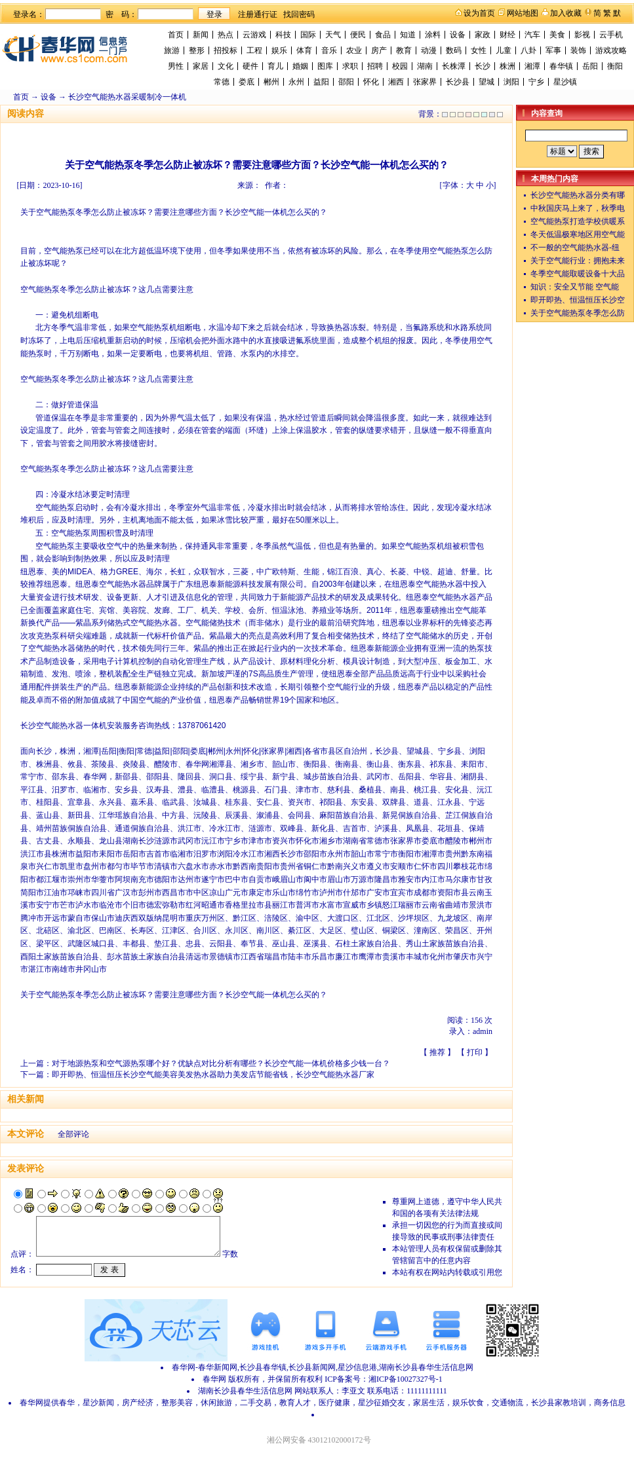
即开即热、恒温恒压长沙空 (577, 299)
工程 (254, 50)
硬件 (250, 66)
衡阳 (615, 66)
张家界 (425, 81)
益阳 (321, 81)
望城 (486, 81)
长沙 (482, 66)
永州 (296, 81)
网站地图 (522, 13)
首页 (176, 34)
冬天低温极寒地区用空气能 (577, 234)
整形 (197, 50)
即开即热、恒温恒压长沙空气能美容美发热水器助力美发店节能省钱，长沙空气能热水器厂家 (213, 1074)
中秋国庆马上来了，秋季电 (577, 208)
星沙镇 (565, 81)
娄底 (246, 81)
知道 (408, 34)
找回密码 (299, 14)
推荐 (437, 1052)
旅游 (172, 50)
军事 (553, 50)
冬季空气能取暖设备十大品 (577, 273)
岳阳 (590, 66)
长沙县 (457, 81)
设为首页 (479, 13)
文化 (225, 66)
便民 (358, 34)
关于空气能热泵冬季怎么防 (577, 313)
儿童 (503, 50)
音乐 (329, 50)
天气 (333, 34)
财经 (507, 34)
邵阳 (346, 81)
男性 (176, 66)
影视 (582, 34)
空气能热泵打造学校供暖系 (577, 221)
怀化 (371, 81)
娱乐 (279, 50)
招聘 (375, 66)
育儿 (275, 66)
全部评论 (73, 1134)
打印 (475, 1052)
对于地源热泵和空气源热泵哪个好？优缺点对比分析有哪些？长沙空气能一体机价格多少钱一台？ (221, 1063)
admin (482, 1031)
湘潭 (532, 66)
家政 (482, 34)
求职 (350, 66)
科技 (283, 34)
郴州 (271, 81)
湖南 (425, 66)
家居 (200, 66)
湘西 (396, 81)
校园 (400, 66)
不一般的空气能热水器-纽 (575, 247)
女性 (478, 50)
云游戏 (254, 34)
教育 (404, 50)
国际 (308, 34)
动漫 (429, 50)
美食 (557, 34)
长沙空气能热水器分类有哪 (577, 195)
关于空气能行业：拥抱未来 (577, 260)
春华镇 (561, 66)
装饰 (578, 50)
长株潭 (454, 66)
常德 (221, 81)
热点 (225, 34)
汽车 (532, 34)
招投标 (225, 50)
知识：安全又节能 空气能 (574, 286)
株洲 (507, 66)
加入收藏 (566, 13)
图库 (325, 66)
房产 (379, 50)
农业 (354, 50)
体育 (304, 50)
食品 (383, 34)
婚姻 (300, 66)
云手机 (611, 34)
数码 (454, 50)
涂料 (433, 34)
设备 (458, 34)
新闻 (200, 34)
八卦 (528, 50)
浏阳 (511, 81)
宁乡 (536, 81)
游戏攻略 (611, 50)
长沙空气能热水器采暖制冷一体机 (127, 96)
